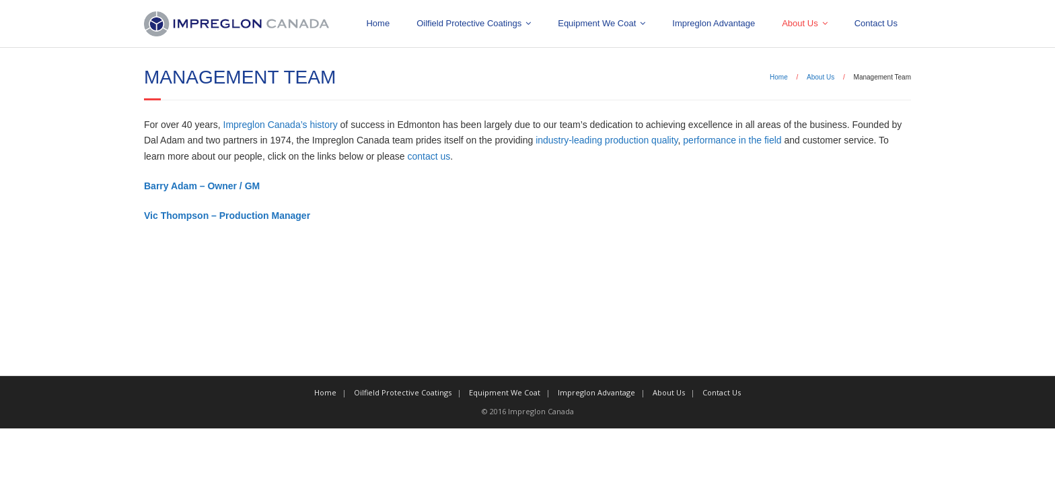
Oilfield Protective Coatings (468, 23)
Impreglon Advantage (713, 23)
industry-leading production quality (607, 140)
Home (378, 23)
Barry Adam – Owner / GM (202, 186)
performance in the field (732, 140)
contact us (428, 156)
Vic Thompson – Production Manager (227, 215)
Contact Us (876, 23)
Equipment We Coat (597, 23)
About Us (799, 23)
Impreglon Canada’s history (280, 124)
